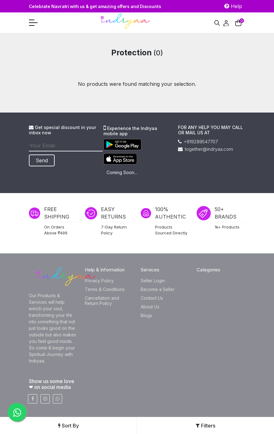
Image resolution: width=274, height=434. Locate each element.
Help (233, 6)
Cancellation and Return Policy (102, 300)
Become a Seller (158, 289)
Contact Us (152, 298)
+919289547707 (198, 142)
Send (45, 160)
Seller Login (153, 280)
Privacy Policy (99, 280)
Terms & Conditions (105, 289)
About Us (150, 306)
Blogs (146, 315)
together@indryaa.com (205, 149)
